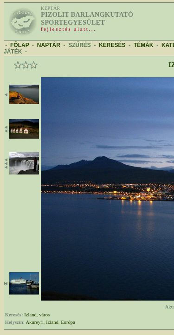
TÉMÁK (144, 45)
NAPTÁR (48, 45)
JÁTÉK (13, 51)
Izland (30, 314)
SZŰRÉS (79, 45)
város (44, 314)
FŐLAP (19, 45)
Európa (68, 322)
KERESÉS (112, 45)
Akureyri (34, 322)
